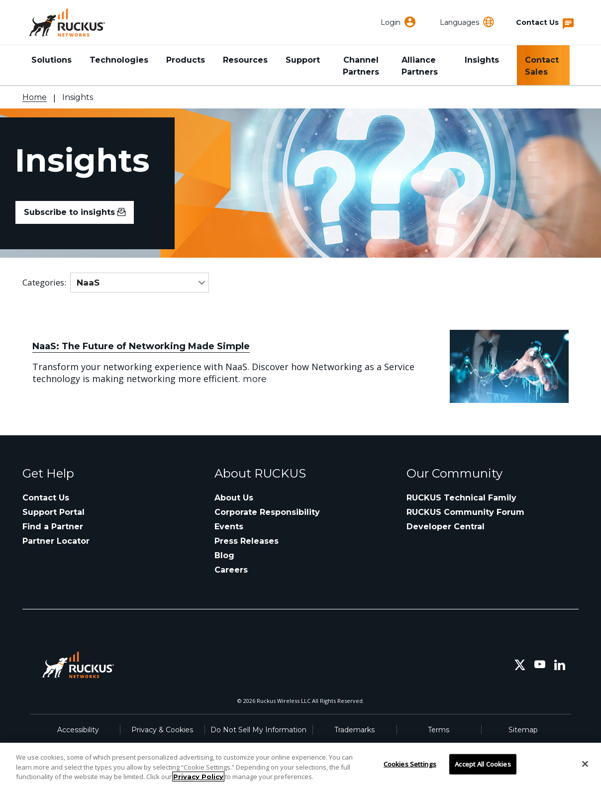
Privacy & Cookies (162, 729)
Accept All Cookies (482, 763)
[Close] (585, 764)
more (255, 379)
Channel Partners (361, 66)
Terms (438, 729)
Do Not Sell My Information (258, 729)
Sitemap (523, 729)
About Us (233, 497)
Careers (231, 570)
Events (228, 526)
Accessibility (78, 729)
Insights (482, 60)
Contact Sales (542, 66)
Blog (224, 555)
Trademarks (354, 729)
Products (185, 60)
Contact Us (45, 497)
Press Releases (246, 541)
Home (34, 97)
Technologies (119, 60)
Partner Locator (56, 541)
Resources (245, 60)
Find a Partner (52, 526)
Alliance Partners (419, 66)
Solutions (51, 60)
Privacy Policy (198, 777)
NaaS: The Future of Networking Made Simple (141, 346)
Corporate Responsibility (267, 512)
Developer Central (445, 526)
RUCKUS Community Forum (465, 512)
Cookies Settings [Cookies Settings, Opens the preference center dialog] (410, 763)
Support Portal (53, 512)
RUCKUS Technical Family (461, 497)
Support (303, 60)
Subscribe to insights (74, 212)
